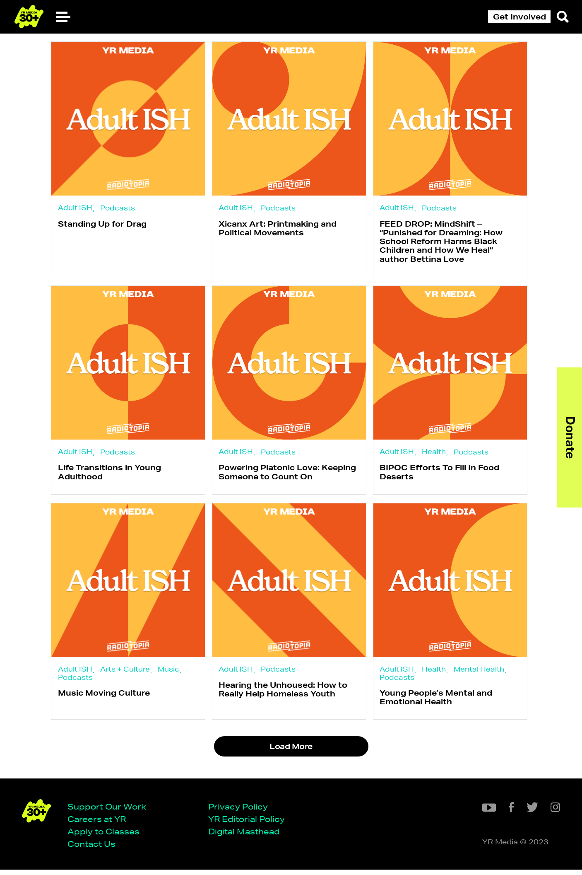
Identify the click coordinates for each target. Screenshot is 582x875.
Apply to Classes (106, 836)
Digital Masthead (247, 836)
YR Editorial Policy (249, 823)
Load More (290, 756)
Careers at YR (99, 823)
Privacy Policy (241, 811)
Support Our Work (109, 811)
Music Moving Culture (104, 701)
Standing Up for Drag (102, 225)
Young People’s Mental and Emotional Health (440, 705)
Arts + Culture (125, 676)
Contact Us (94, 848)
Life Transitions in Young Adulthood (109, 477)
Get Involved (519, 16)
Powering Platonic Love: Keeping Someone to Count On (289, 477)
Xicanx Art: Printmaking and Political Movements (280, 229)
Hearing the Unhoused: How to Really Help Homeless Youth (285, 697)
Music (168, 676)
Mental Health (483, 676)
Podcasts (117, 208)
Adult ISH (75, 207)
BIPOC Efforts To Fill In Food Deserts (443, 477)
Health (438, 455)
